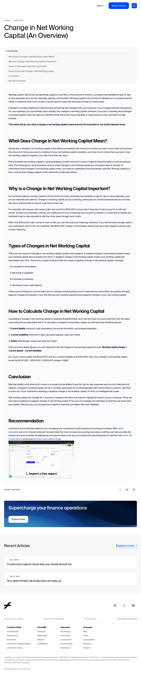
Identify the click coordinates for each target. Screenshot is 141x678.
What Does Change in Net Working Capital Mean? (31, 56)
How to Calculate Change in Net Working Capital (31, 71)
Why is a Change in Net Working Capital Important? (32, 61)
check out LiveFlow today (48, 439)
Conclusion (13, 76)
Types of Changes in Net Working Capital (27, 66)
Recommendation (17, 81)
